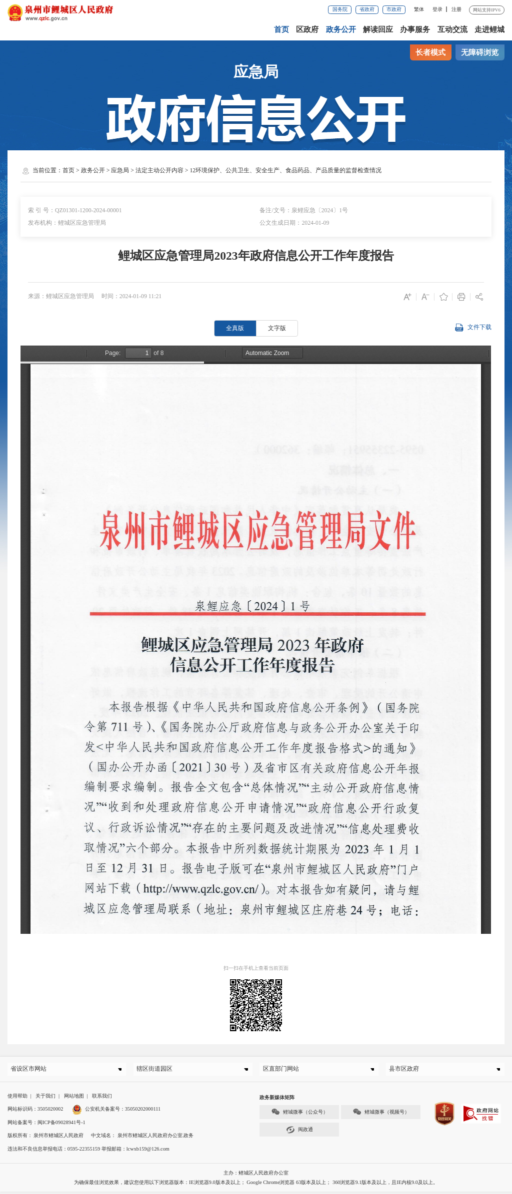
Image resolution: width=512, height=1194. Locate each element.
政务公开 (341, 29)
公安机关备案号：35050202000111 (116, 1111)
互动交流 (453, 29)
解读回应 (379, 29)
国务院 (340, 9)
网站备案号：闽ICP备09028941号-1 (47, 1125)
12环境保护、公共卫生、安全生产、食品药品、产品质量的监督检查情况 (286, 170)
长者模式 (431, 52)
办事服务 (415, 29)
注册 (457, 9)
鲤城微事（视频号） (381, 1114)
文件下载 (472, 328)
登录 (437, 9)
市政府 (394, 9)
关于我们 (46, 1098)
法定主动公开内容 (160, 170)
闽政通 (299, 1132)
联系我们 (102, 1098)
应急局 (120, 170)
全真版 (235, 328)
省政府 (367, 9)
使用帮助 (18, 1098)
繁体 (419, 9)
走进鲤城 (489, 29)
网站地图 (74, 1098)
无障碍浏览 (479, 52)
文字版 (277, 328)
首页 (282, 29)
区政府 (308, 29)
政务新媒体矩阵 (277, 1100)
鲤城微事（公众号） (299, 1114)
